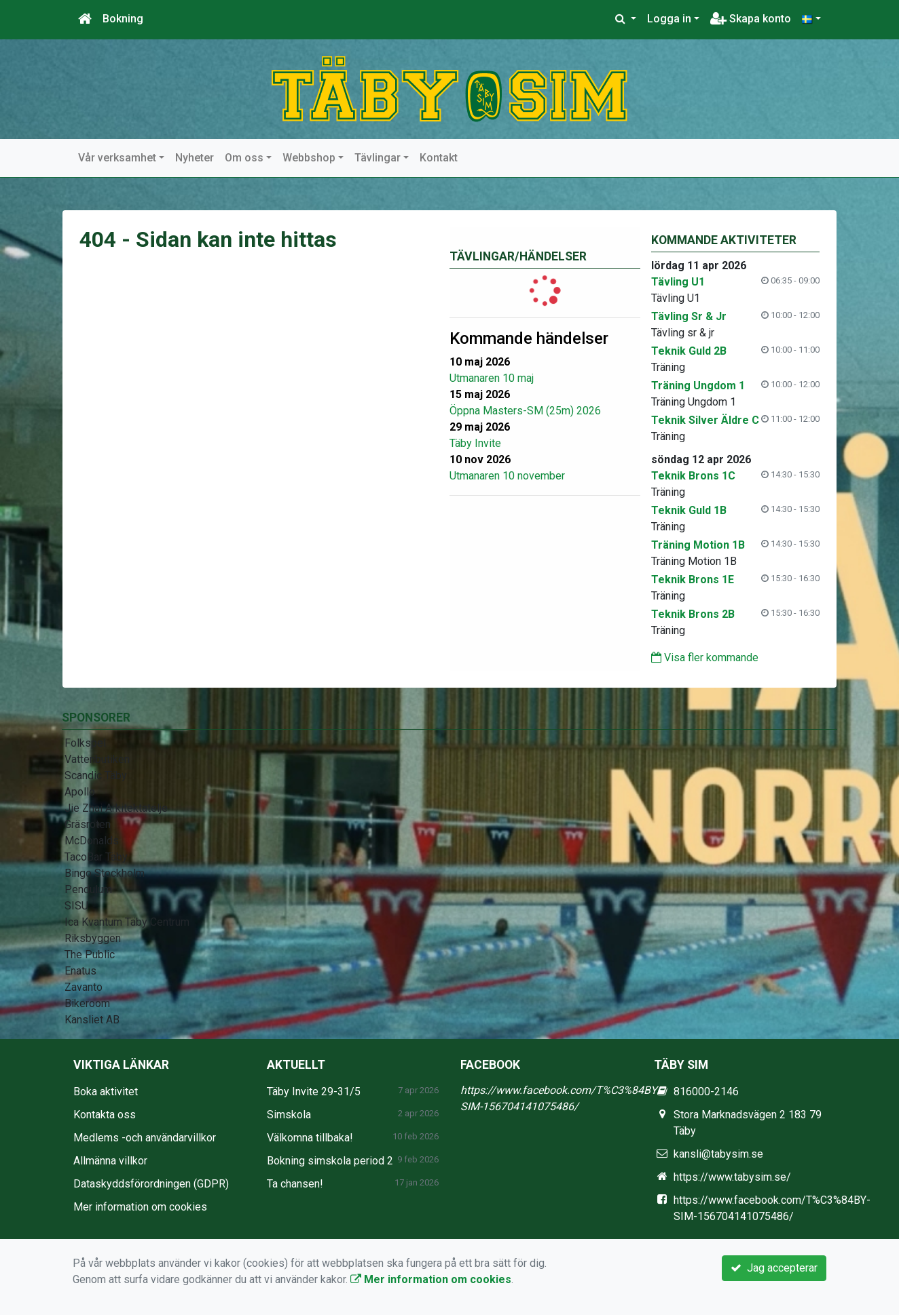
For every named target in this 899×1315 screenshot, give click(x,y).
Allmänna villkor (110, 1160)
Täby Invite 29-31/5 (314, 1091)
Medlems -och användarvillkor (144, 1137)
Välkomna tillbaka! (310, 1137)
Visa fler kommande (704, 657)
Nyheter (194, 157)
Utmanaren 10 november (507, 475)
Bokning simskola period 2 (330, 1160)
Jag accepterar (774, 1267)
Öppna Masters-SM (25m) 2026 (525, 410)
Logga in (669, 18)
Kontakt (439, 157)
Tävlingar (377, 157)
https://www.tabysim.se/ (732, 1177)
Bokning (123, 18)
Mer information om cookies (140, 1206)
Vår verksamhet (117, 157)
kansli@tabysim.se (718, 1153)
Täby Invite (475, 443)
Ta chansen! (295, 1183)
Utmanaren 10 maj (492, 378)
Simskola (289, 1114)
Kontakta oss (104, 1114)
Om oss (244, 157)
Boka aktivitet (105, 1091)
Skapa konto (750, 18)
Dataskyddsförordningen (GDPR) (151, 1183)
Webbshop (308, 157)
